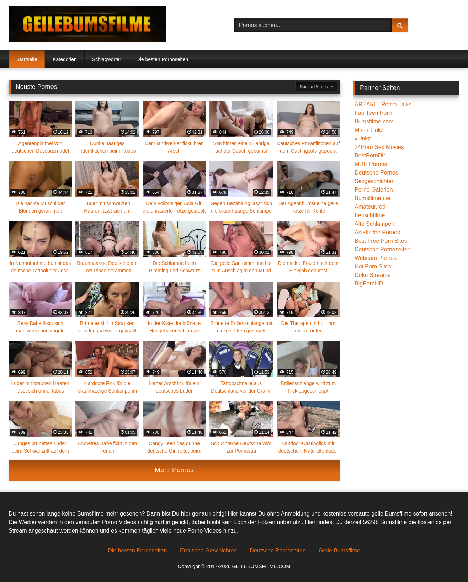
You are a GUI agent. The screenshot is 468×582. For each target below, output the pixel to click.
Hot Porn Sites (373, 266)
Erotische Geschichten (208, 551)
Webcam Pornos (376, 258)
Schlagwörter (106, 59)
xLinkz (363, 138)
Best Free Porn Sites (381, 241)
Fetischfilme (370, 215)
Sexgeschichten (375, 181)
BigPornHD (369, 284)
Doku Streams (372, 275)
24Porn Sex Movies (379, 147)
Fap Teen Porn (373, 113)
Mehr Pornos (174, 470)
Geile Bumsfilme (339, 551)
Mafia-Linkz (369, 130)
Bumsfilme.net (372, 198)
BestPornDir (370, 156)
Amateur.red (370, 207)
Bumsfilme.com (374, 121)
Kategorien (65, 59)
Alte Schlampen (374, 224)
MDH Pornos (371, 164)
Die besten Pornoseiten (162, 59)
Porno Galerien (374, 190)
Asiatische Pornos (377, 232)
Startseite (26, 59)
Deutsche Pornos (376, 173)
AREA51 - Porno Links (383, 104)
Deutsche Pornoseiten (382, 249)
